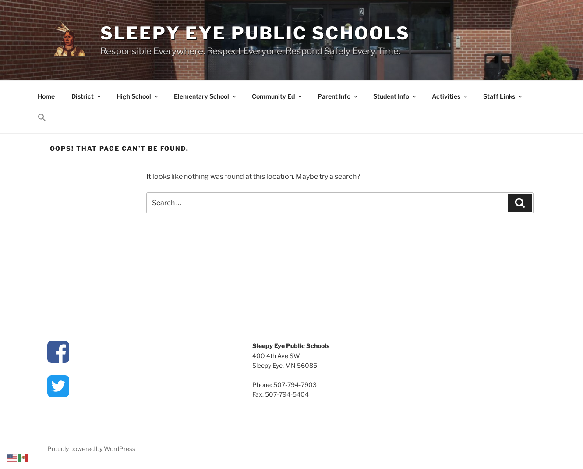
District (86, 96)
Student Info (395, 96)
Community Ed (277, 96)
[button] (42, 118)
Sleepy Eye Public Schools (255, 33)
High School (138, 96)
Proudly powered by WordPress (91, 448)
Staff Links (503, 96)
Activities (450, 96)
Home (46, 96)
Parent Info (338, 96)
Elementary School (205, 96)
